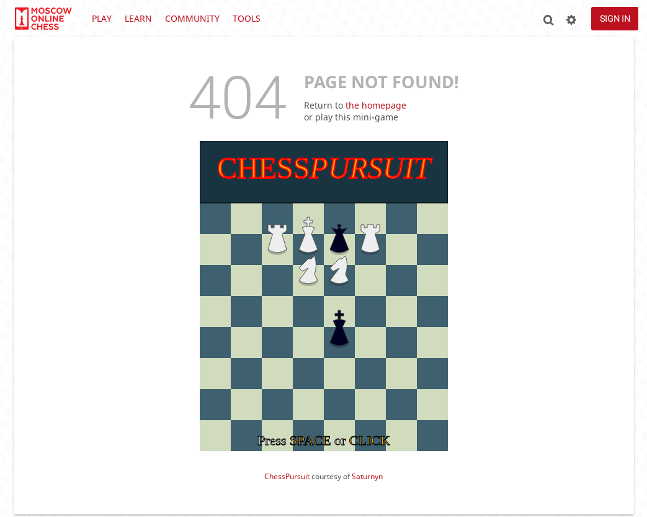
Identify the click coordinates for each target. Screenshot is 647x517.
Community (192, 18)
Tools (247, 18)
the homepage (376, 105)
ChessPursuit (287, 476)
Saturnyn (367, 476)
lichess (42, 18)
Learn (138, 18)
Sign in (615, 19)
